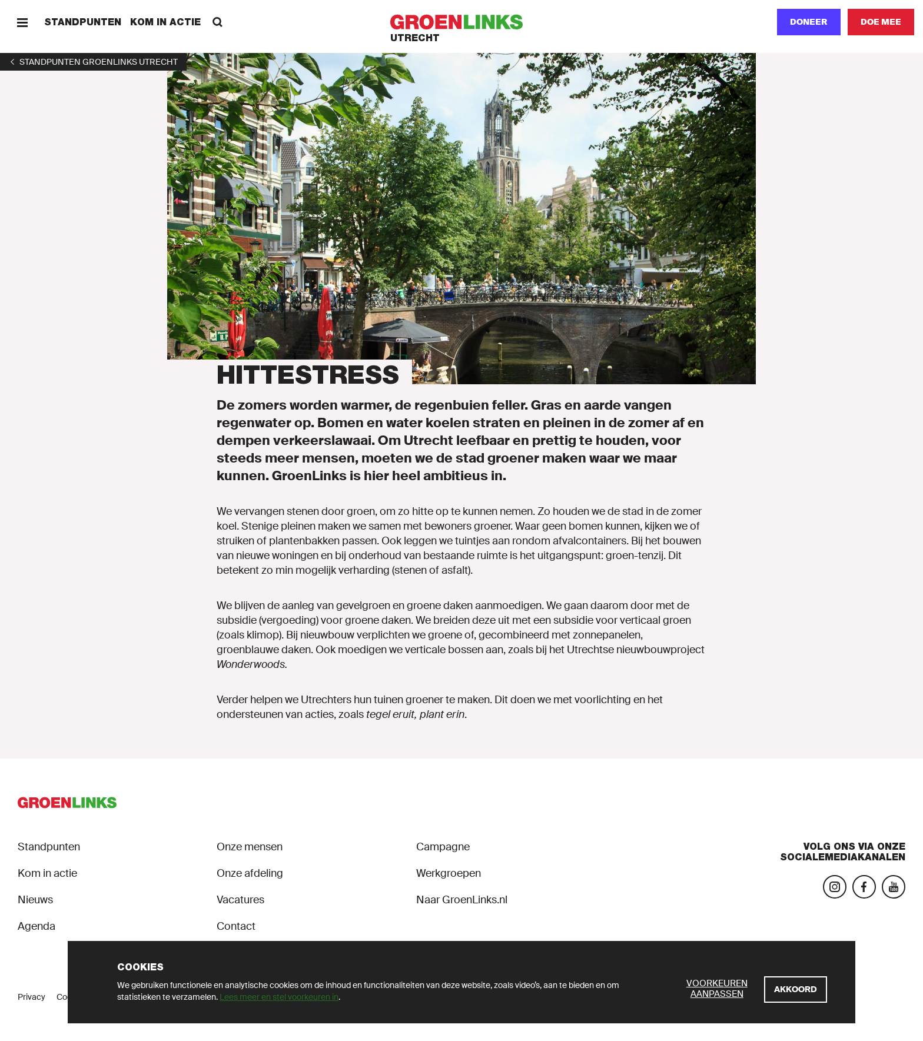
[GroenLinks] (461, 22)
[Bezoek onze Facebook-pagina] (864, 887)
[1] (93, 62)
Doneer (809, 21)
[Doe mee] (881, 22)
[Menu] (22, 22)
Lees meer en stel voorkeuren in (279, 997)
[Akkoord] (795, 989)
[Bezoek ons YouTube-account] (893, 887)
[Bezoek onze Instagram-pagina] (834, 887)
